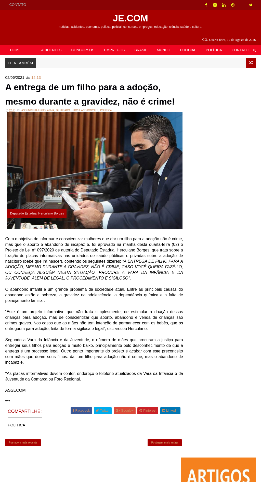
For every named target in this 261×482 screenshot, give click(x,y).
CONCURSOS (83, 50)
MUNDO (163, 50)
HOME (15, 50)
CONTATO (17, 5)
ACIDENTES (51, 50)
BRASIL (140, 50)
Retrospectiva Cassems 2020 (232, 169)
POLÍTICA (214, 50)
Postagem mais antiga (157, 460)
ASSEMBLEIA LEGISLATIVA (37, 131)
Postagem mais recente (23, 460)
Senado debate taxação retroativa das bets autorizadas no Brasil (227, 233)
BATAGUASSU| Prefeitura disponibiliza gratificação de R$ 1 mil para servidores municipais (230, 202)
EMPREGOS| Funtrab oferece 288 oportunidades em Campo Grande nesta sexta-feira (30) (233, 299)
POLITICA (106, 131)
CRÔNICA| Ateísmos (225, 138)
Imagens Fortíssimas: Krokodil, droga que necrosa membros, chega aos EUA (231, 266)
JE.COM (130, 18)
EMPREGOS (114, 50)
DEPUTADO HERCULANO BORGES (77, 131)
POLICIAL (188, 50)
